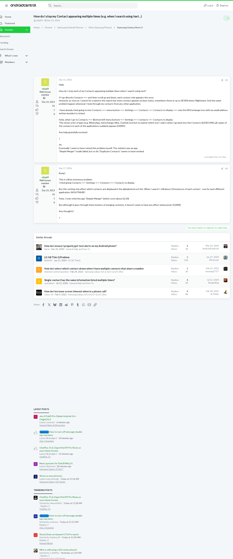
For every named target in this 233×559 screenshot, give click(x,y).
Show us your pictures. (198, 241)
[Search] (89, 5)
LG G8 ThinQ (78, 276)
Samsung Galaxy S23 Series (200, 324)
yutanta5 (203, 355)
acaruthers (53, 309)
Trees (184, 355)
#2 (174, 178)
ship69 (43, 20)
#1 (174, 80)
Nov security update (197, 331)
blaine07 (185, 358)
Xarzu (50, 265)
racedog (217, 358)
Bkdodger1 (195, 358)
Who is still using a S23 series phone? (206, 315)
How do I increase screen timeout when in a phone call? (79, 317)
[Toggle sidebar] (226, 18)
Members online (190, 348)
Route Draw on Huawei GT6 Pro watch (206, 300)
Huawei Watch (193, 309)
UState (211, 355)
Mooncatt (162, 276)
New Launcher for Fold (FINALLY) (203, 229)
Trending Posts (190, 256)
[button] (6, 5)
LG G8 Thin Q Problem (60, 273)
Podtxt (219, 355)
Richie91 (52, 276)
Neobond (225, 390)
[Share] (170, 80)
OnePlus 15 (192, 222)
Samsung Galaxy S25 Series (200, 247)
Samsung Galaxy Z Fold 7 (199, 235)
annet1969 (207, 358)
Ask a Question (194, 207)
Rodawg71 (193, 355)
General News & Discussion (200, 191)
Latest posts (189, 175)
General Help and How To (81, 265)
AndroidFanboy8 (159, 261)
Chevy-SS (52, 320)
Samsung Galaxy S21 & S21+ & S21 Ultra (91, 320)
